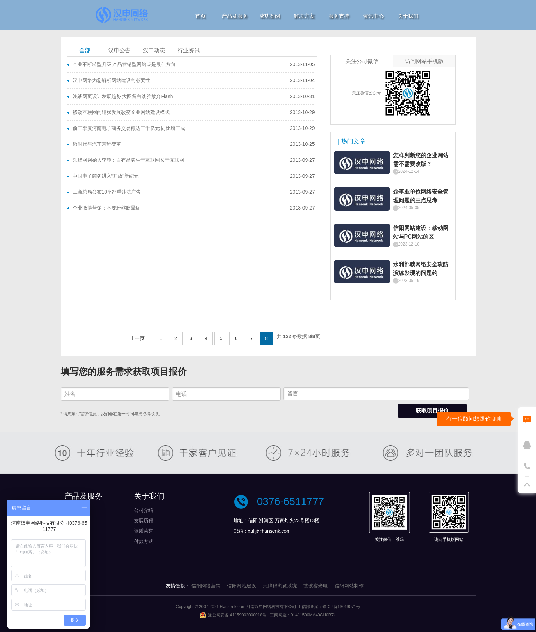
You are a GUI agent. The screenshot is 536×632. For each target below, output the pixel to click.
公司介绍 (143, 510)
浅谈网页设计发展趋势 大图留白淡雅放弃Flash (123, 96)
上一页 (137, 338)
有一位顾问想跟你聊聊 (474, 419)
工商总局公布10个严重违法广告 (107, 192)
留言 (376, 393)
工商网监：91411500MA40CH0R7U (303, 615)
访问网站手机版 (424, 61)
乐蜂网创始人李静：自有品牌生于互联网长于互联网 (128, 160)
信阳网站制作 (349, 585)
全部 (84, 50)
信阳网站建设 (241, 585)
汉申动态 (154, 50)
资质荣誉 (143, 531)
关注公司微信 (362, 61)
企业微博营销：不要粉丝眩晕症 (106, 208)
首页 (200, 16)
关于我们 (408, 16)
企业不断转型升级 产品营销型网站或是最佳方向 (124, 64)
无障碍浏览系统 (280, 585)
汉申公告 (119, 50)
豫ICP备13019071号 (341, 606)
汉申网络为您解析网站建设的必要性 (111, 80)
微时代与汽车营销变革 (97, 144)
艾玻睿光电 (315, 585)
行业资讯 (189, 50)
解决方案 (304, 16)
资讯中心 (373, 16)
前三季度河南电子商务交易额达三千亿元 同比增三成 (129, 128)
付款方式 (143, 541)
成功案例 (269, 16)
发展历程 (143, 520)
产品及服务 (235, 16)
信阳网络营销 (205, 585)
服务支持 (338, 16)
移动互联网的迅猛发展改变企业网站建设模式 (121, 112)
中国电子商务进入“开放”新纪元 (106, 176)
